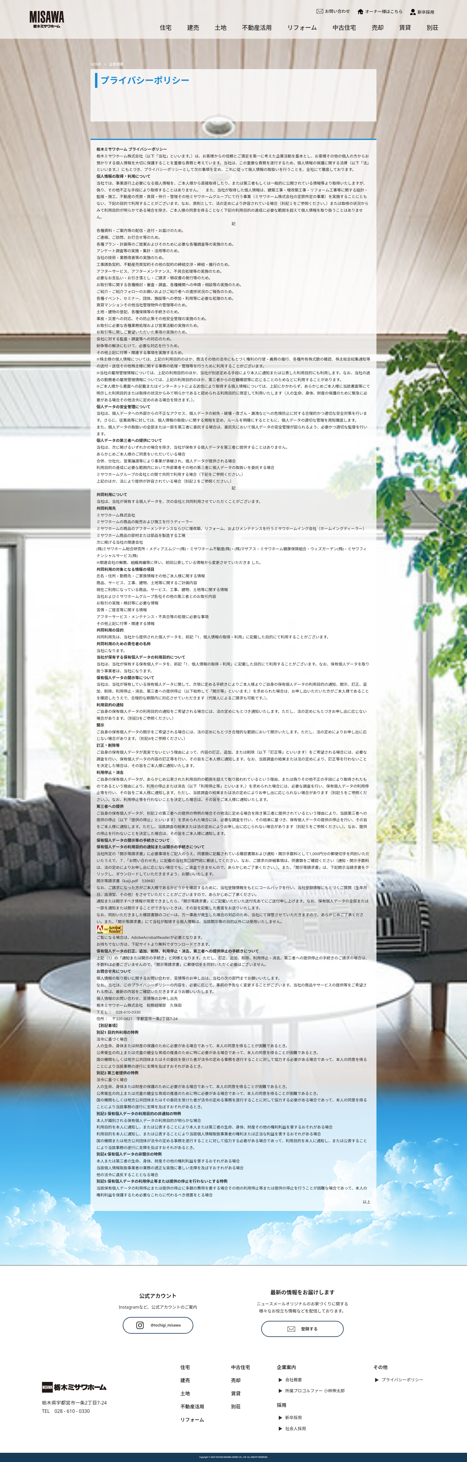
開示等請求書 (108, 880)
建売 (193, 28)
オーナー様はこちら (380, 11)
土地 (221, 28)
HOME (96, 64)
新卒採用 (422, 12)
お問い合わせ (333, 11)
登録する (302, 1329)
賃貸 (405, 28)
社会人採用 (295, 1428)
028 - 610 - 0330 (72, 1411)
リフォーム (302, 28)
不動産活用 (257, 28)
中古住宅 (344, 28)
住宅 (166, 28)
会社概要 (293, 1379)
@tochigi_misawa (158, 1325)
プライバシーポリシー (403, 1379)
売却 (378, 28)
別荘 (432, 28)
